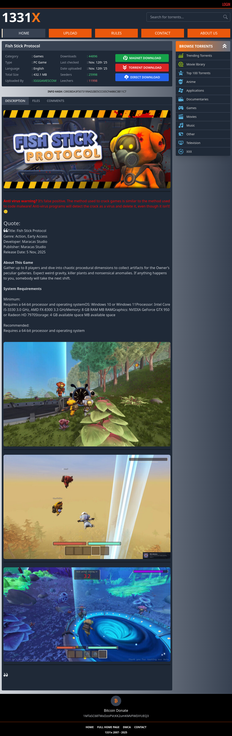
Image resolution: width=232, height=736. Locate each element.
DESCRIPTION (15, 101)
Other (190, 133)
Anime (191, 81)
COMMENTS (55, 101)
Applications (195, 89)
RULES (116, 33)
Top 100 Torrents (198, 72)
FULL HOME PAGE (108, 727)
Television (193, 142)
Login (226, 4)
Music (190, 124)
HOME (24, 33)
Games (191, 107)
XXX (189, 151)
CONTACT (162, 33)
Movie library (195, 63)
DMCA (127, 727)
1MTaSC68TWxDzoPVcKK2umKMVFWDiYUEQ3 (116, 716)
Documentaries (197, 98)
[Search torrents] (225, 17)
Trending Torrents (199, 54)
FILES (36, 101)
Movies (191, 116)
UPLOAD (70, 33)
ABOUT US (208, 33)
